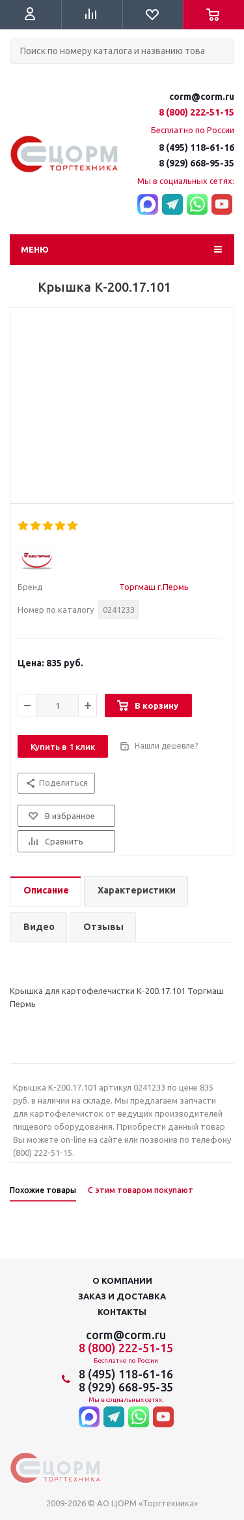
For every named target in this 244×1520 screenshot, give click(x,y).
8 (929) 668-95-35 (196, 163)
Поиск (17, 74)
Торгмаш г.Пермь (154, 586)
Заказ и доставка (122, 1296)
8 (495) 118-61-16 (196, 147)
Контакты (122, 1311)
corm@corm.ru (201, 96)
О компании (122, 1280)
